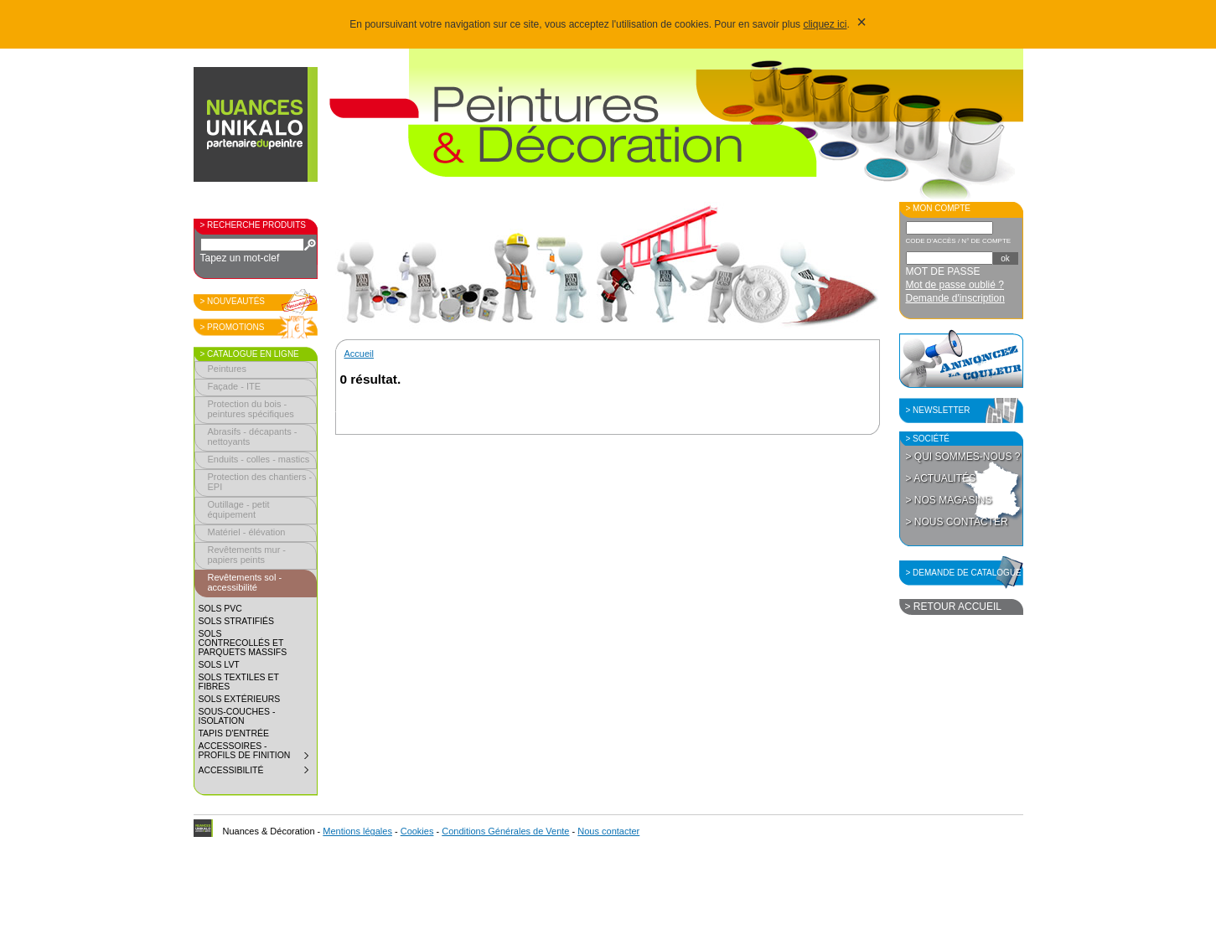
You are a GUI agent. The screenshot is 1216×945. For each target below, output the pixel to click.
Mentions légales (357, 831)
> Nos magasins (949, 500)
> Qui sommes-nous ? (963, 456)
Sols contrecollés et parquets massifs (243, 643)
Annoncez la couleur (961, 358)
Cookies (417, 831)
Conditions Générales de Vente (505, 831)
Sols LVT (219, 664)
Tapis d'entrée (234, 733)
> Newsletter (938, 410)
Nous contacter (608, 831)
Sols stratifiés (237, 621)
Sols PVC (220, 608)
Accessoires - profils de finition (257, 752)
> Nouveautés (233, 301)
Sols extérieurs (240, 699)
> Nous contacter (957, 522)
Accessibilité (257, 772)
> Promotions (232, 327)
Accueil (359, 354)
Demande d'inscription (955, 298)
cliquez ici (824, 24)
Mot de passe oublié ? (955, 285)
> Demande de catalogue (964, 572)
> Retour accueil (953, 606)
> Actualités (941, 478)
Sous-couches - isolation (237, 716)
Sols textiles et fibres (239, 682)
